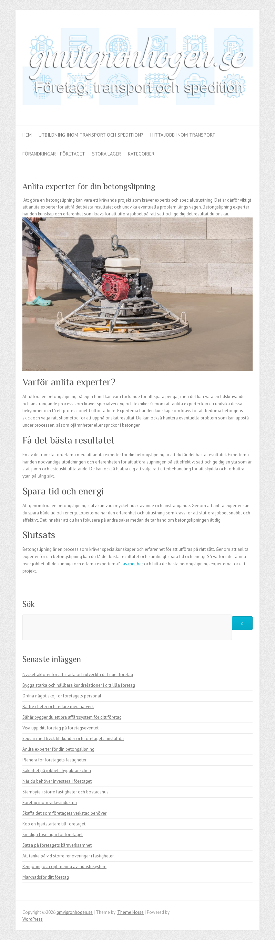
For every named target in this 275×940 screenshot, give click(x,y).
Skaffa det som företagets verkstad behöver (64, 813)
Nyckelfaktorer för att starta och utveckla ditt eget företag (77, 674)
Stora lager (106, 154)
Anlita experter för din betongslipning (58, 749)
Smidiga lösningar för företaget (52, 834)
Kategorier (141, 154)
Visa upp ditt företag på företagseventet (60, 728)
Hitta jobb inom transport (182, 135)
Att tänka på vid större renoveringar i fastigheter (68, 856)
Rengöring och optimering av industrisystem (64, 866)
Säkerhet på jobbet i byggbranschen (56, 770)
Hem (27, 135)
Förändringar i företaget (53, 154)
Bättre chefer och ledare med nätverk (58, 706)
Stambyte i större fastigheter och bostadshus (65, 792)
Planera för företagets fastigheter (54, 760)
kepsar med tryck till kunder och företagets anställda (73, 738)
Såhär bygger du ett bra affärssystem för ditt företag (72, 717)
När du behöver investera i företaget (57, 781)
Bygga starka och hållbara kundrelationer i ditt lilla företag (78, 685)
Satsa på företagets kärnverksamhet (57, 845)
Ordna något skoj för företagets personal (61, 696)
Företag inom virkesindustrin (49, 802)
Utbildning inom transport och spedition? (91, 135)
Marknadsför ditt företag (45, 877)
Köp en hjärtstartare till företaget (53, 824)
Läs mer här (132, 564)
